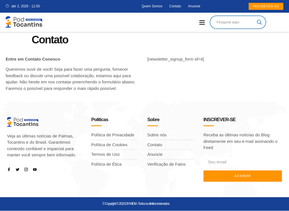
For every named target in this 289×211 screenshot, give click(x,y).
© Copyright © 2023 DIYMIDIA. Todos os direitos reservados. (136, 204)
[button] (202, 22)
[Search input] (235, 22)
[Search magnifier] (259, 22)
